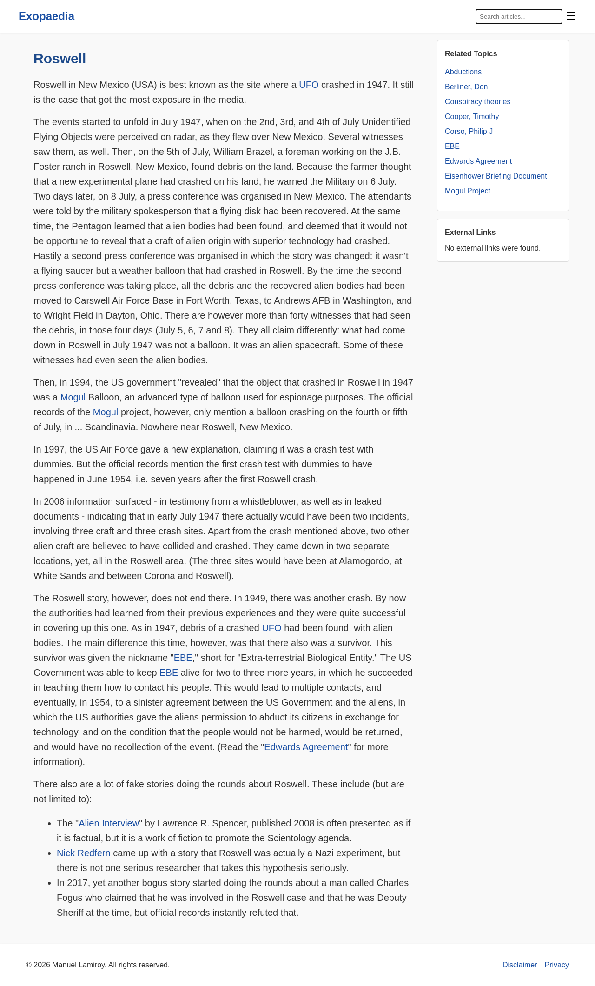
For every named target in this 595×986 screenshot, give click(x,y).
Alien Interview (109, 823)
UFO (308, 85)
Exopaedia (46, 16)
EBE (183, 658)
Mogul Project (467, 191)
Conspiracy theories (477, 102)
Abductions (463, 72)
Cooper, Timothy (472, 116)
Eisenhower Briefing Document (496, 176)
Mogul (73, 397)
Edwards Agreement (306, 747)
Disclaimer (519, 965)
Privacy (557, 965)
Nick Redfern (84, 853)
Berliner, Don (466, 87)
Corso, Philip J (469, 131)
